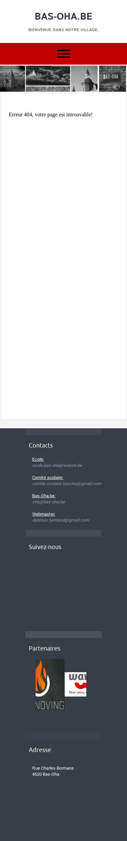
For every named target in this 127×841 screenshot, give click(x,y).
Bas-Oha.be (63, 17)
